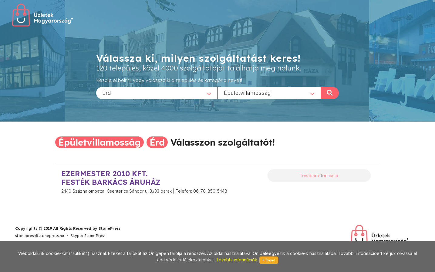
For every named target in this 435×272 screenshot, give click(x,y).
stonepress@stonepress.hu (39, 235)
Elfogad (268, 260)
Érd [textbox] (106, 92)
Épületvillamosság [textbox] (247, 92)
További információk (236, 259)
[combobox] (157, 93)
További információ (319, 175)
